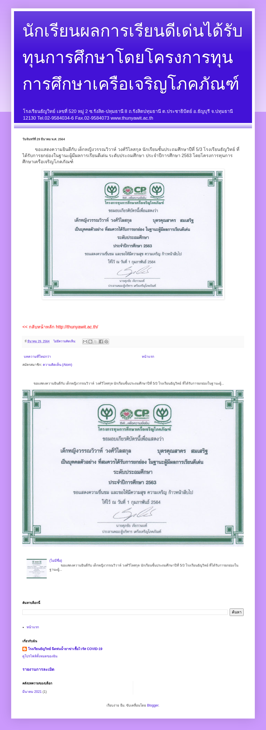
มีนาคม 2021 (32, 692)
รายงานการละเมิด (38, 669)
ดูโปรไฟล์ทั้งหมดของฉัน (39, 656)
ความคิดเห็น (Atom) (57, 365)
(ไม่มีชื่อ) (56, 561)
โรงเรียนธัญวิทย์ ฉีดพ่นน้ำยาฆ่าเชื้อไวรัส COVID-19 (65, 649)
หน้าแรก (148, 357)
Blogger (153, 705)
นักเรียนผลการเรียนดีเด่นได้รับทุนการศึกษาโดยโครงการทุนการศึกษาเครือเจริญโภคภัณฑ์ (132, 57)
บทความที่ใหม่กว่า (37, 357)
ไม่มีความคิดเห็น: (65, 341)
